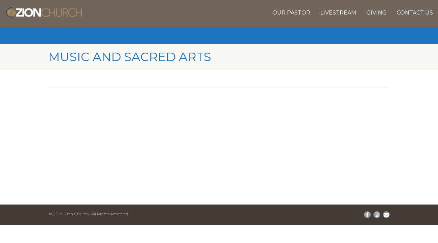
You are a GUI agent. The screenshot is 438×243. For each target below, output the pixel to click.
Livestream (338, 12)
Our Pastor (291, 12)
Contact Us (415, 12)
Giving (376, 12)
